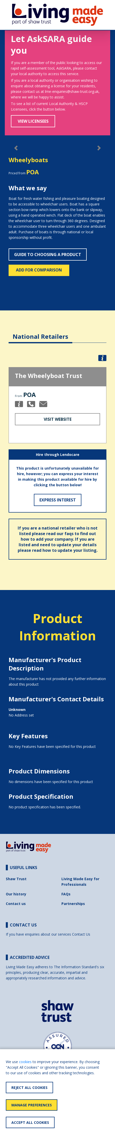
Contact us (16, 903)
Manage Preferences (31, 1105)
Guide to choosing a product (47, 254)
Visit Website (58, 419)
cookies (25, 1061)
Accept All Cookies (30, 1122)
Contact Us (81, 934)
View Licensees (33, 121)
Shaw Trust (16, 878)
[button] (102, 357)
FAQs (66, 894)
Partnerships (73, 903)
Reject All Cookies (29, 1087)
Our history (16, 894)
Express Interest (57, 500)
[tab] (40, 333)
